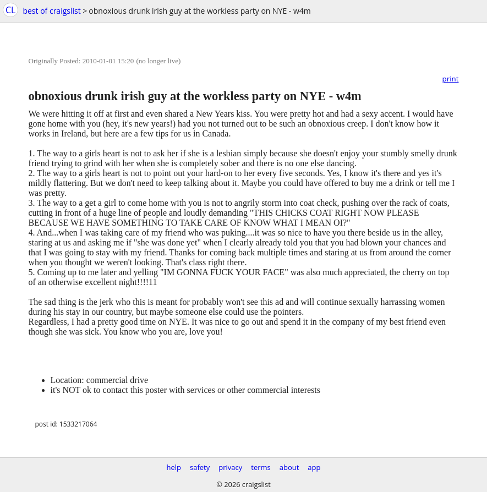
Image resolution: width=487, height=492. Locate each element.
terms (260, 467)
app (314, 467)
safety (200, 467)
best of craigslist (51, 11)
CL (10, 10)
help (173, 467)
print (450, 79)
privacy (230, 467)
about (289, 467)
